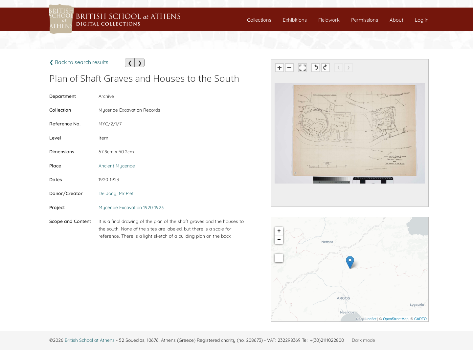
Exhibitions (295, 20)
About (396, 20)
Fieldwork (329, 20)
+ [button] (279, 231)
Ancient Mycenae (117, 166)
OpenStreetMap (396, 319)
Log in (422, 20)
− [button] (279, 240)
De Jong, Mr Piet (116, 193)
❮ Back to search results (78, 62)
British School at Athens (90, 340)
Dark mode (363, 340)
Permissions (364, 20)
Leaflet (371, 319)
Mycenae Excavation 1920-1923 (131, 207)
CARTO (420, 319)
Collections (259, 20)
